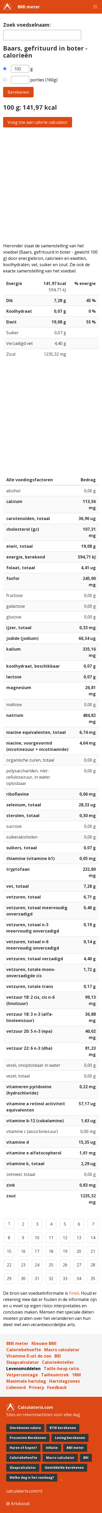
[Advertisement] (51, 185)
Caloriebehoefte (23, 1350)
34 (78, 1278)
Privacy (36, 1387)
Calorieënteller (58, 1362)
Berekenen (18, 92)
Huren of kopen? (23, 1447)
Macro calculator (61, 1350)
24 (37, 1265)
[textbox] (42, 35)
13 (78, 1238)
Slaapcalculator (22, 1362)
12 (65, 1238)
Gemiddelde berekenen (64, 1467)
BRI (57, 1356)
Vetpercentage (22, 1375)
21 (93, 1251)
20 (78, 1251)
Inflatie (52, 1447)
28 (93, 1265)
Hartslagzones (64, 1381)
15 (9, 1251)
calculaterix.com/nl (24, 1491)
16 (23, 1251)
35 (93, 1278)
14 (93, 1238)
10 (37, 1238)
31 (37, 1278)
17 (37, 1251)
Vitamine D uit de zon (28, 1356)
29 (9, 1278)
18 (51, 1251)
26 (65, 1265)
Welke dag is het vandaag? (32, 1477)
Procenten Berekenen (28, 1438)
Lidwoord (16, 1387)
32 (51, 1278)
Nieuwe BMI (43, 1343)
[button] (95, 7)
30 (23, 1278)
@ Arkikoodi (18, 1503)
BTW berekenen (63, 1428)
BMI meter (29, 7)
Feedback (57, 1387)
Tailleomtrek (55, 1375)
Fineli (74, 1293)
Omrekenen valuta (25, 1428)
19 (65, 1251)
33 (65, 1278)
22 (9, 1265)
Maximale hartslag (26, 1381)
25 (51, 1265)
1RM (76, 1375)
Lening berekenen (70, 1438)
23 (23, 1265)
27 (78, 1265)
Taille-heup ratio (61, 1368)
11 (51, 1238)
